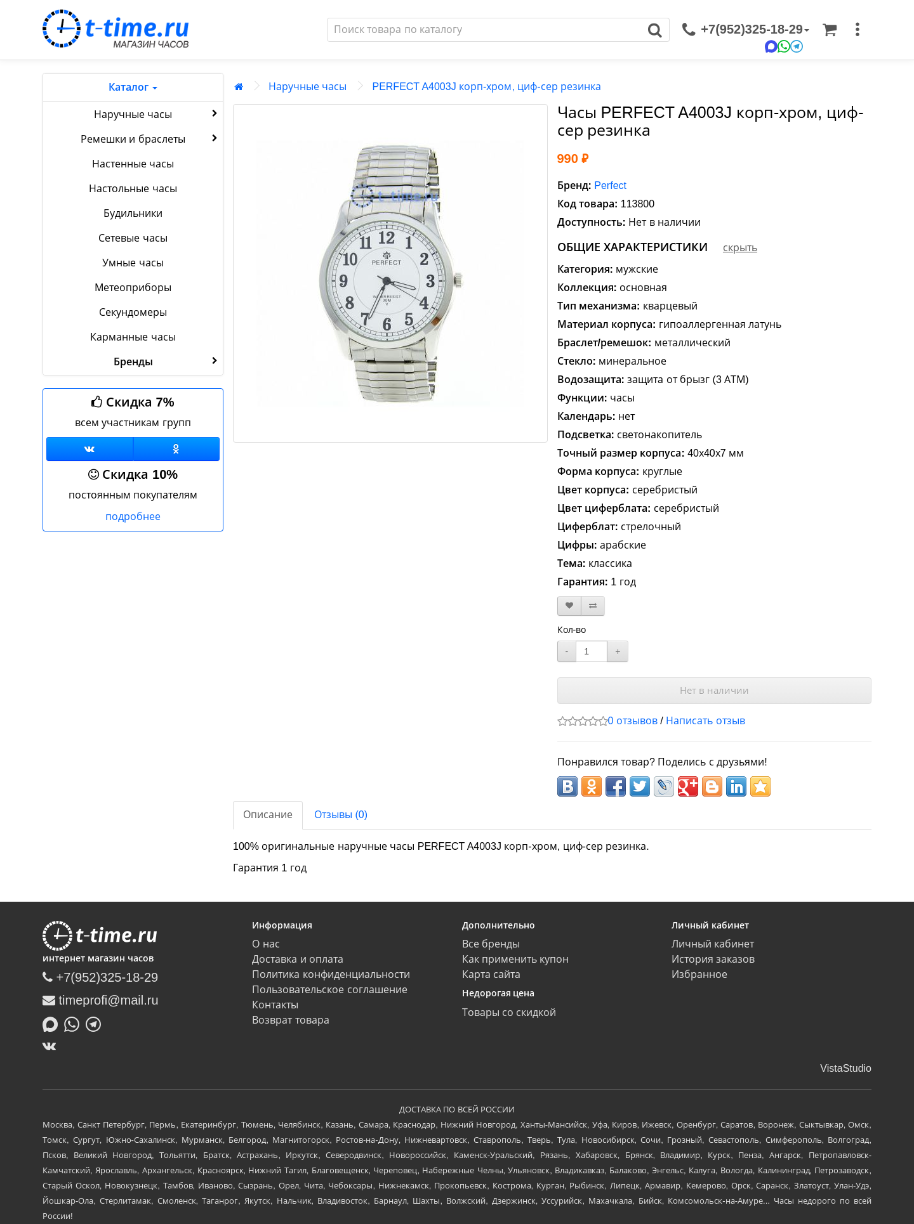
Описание (268, 814)
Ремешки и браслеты (150, 138)
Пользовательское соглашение (329, 989)
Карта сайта (491, 974)
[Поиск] (484, 30)
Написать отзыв (705, 720)
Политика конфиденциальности (330, 974)
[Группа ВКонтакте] (89, 449)
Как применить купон (515, 959)
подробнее (133, 516)
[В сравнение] (593, 606)
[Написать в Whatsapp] (75, 1023)
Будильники (132, 213)
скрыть (740, 247)
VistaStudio (845, 1068)
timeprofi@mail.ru (101, 1000)
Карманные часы (132, 337)
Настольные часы (132, 188)
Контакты (275, 1004)
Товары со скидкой (509, 1012)
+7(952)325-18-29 (100, 977)
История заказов (713, 959)
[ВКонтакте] (52, 1046)
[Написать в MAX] (53, 1023)
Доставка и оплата (297, 959)
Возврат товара (290, 1020)
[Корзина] (830, 30)
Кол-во (571, 630)
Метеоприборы (133, 287)
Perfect (610, 185)
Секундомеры (133, 312)
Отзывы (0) (341, 814)
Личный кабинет (713, 944)
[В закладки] (569, 606)
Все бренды (491, 944)
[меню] (857, 30)
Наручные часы (157, 113)
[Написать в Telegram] (96, 1023)
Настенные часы (133, 164)
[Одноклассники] (176, 449)
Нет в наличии (714, 690)
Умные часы (132, 262)
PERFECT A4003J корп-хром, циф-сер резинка (486, 86)
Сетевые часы (132, 238)
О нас (265, 944)
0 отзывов (633, 720)
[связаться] (746, 30)
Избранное (699, 974)
